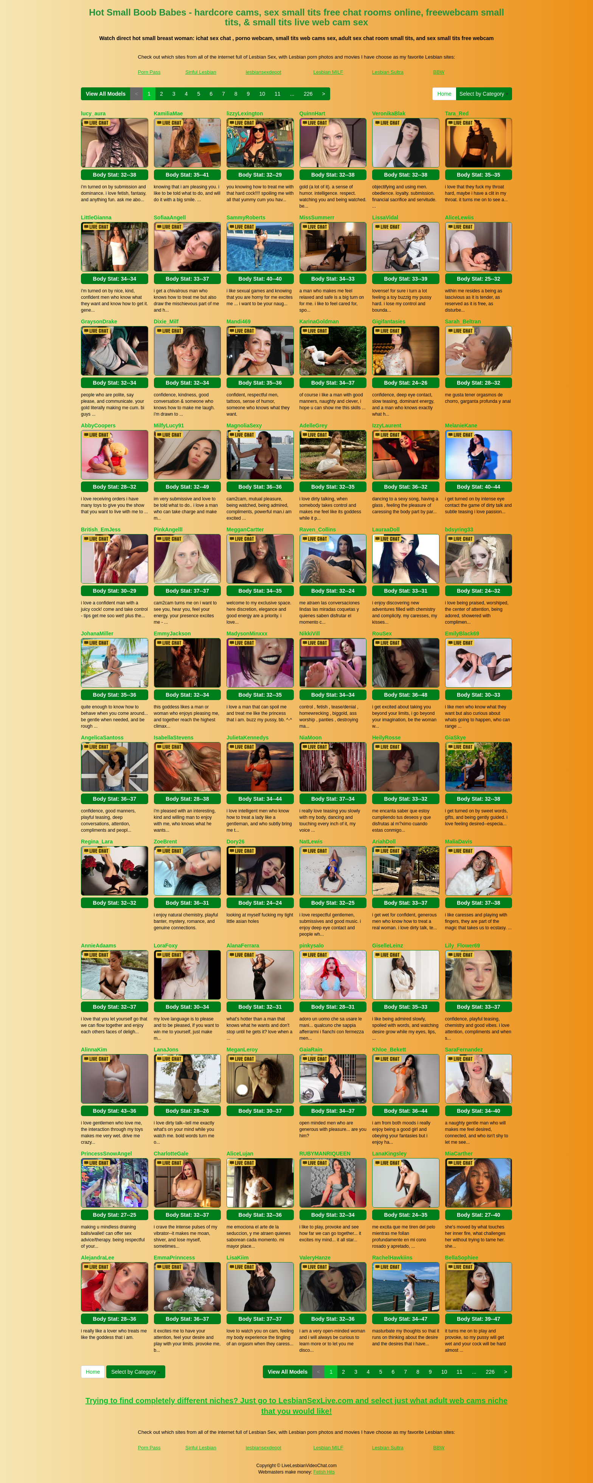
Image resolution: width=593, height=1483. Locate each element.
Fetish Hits (324, 1472)
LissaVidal (385, 217)
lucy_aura (93, 113)
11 (278, 94)
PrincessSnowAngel (106, 1154)
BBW (439, 72)
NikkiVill (310, 633)
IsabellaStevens (174, 738)
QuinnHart (312, 113)
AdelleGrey (314, 425)
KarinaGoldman (319, 321)
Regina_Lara (97, 842)
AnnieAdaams (98, 946)
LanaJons (166, 1050)
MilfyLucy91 (169, 425)
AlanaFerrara (243, 946)
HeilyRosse (386, 738)
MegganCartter (245, 529)
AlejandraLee (97, 1258)
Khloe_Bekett (389, 1050)
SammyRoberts (246, 217)
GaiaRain (311, 1050)
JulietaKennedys (248, 738)
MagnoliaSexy (244, 425)
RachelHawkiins (392, 1258)
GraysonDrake (99, 321)
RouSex (382, 633)
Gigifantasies (388, 321)
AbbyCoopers (98, 425)
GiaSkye (455, 738)
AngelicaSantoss (102, 738)
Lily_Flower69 (462, 946)
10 (262, 94)
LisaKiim (237, 1258)
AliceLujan (240, 1154)
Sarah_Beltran (463, 321)
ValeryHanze (315, 1258)
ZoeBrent (165, 842)
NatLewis (311, 842)
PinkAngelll (168, 529)
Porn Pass (149, 72)
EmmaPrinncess (174, 1258)
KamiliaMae (168, 113)
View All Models (106, 94)
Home (444, 94)
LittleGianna (96, 217)
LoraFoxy (166, 946)
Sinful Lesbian (200, 72)
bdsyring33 (459, 529)
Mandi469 (239, 321)
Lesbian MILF (328, 72)
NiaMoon (311, 738)
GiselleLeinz (387, 946)
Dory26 (235, 842)
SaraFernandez (464, 1050)
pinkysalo (312, 946)
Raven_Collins (318, 529)
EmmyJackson (172, 633)
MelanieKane (461, 425)
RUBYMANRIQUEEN (325, 1154)
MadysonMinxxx (247, 633)
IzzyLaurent (386, 425)
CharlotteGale (171, 1154)
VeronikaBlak (388, 113)
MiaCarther (459, 1154)
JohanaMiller (97, 633)
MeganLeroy (242, 1050)
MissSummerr (317, 217)
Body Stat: (114, 175)
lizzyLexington (245, 113)
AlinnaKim (94, 1050)
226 (308, 94)
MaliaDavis (458, 842)
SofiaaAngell (170, 217)
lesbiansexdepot (263, 72)
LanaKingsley (389, 1154)
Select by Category (484, 94)
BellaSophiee (461, 1258)
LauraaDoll (385, 529)
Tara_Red (457, 113)
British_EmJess (101, 529)
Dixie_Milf (166, 321)
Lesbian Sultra (388, 72)
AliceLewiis (459, 217)
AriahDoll (384, 842)
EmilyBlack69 (462, 633)
